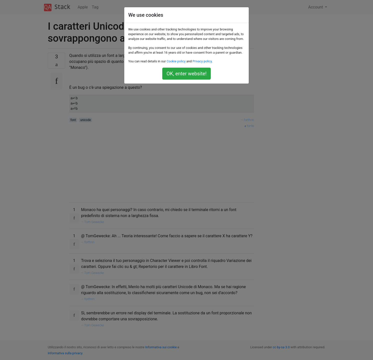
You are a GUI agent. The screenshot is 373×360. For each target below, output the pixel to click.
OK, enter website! (186, 74)
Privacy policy (202, 61)
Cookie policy (176, 61)
